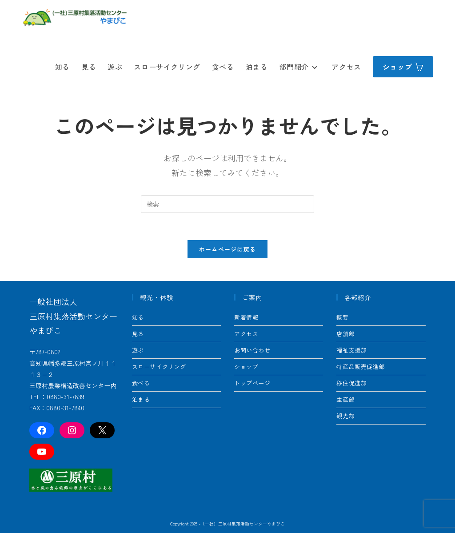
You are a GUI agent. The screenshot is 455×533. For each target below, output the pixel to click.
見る (138, 333)
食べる (141, 383)
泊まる (141, 399)
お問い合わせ (252, 350)
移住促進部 (351, 383)
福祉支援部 (351, 350)
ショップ (246, 366)
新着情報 (246, 317)
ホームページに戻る (227, 249)
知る (138, 317)
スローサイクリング (159, 366)
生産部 (345, 399)
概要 (342, 317)
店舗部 (345, 333)
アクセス (246, 333)
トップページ (252, 383)
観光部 (345, 416)
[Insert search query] (227, 204)
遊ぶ (138, 350)
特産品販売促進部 (360, 366)
